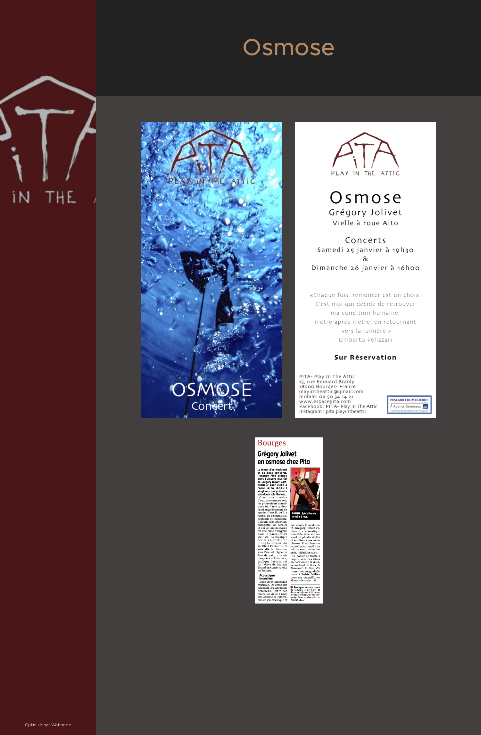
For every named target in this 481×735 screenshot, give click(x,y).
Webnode (61, 725)
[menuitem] (48, 334)
